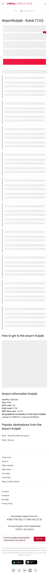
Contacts (5, 491)
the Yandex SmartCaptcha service (13, 553)
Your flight (6, 473)
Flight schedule (7, 465)
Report (39, 539)
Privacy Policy (7, 504)
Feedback (5, 496)
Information (6, 477)
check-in (5, 461)
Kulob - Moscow (8, 440)
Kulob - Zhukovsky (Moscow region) (15, 436)
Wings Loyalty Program (11, 482)
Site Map (5, 500)
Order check (6, 457)
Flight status (6, 469)
